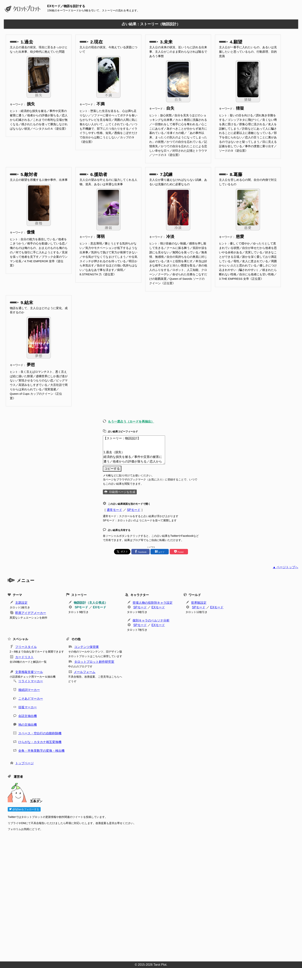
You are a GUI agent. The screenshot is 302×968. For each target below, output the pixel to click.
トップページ (24, 763)
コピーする (112, 468)
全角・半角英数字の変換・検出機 (41, 750)
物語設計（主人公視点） (91, 602)
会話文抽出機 (27, 716)
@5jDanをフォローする (24, 809)
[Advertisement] (123, 895)
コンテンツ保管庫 (86, 646)
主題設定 (21, 602)
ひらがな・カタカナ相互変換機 (39, 742)
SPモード (133, 509)
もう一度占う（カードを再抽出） (131, 421)
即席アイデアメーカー (30, 613)
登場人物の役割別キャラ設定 (153, 602)
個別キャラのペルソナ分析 (151, 620)
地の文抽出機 (27, 724)
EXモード (99, 607)
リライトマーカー (30, 681)
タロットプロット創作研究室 (94, 661)
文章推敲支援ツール (29, 672)
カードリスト (24, 657)
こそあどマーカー (30, 698)
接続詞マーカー (29, 690)
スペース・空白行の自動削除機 (39, 733)
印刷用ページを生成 (122, 492)
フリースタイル (26, 646)
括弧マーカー (27, 707)
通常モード (114, 509)
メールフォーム (84, 672)
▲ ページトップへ (285, 567)
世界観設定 (198, 602)
